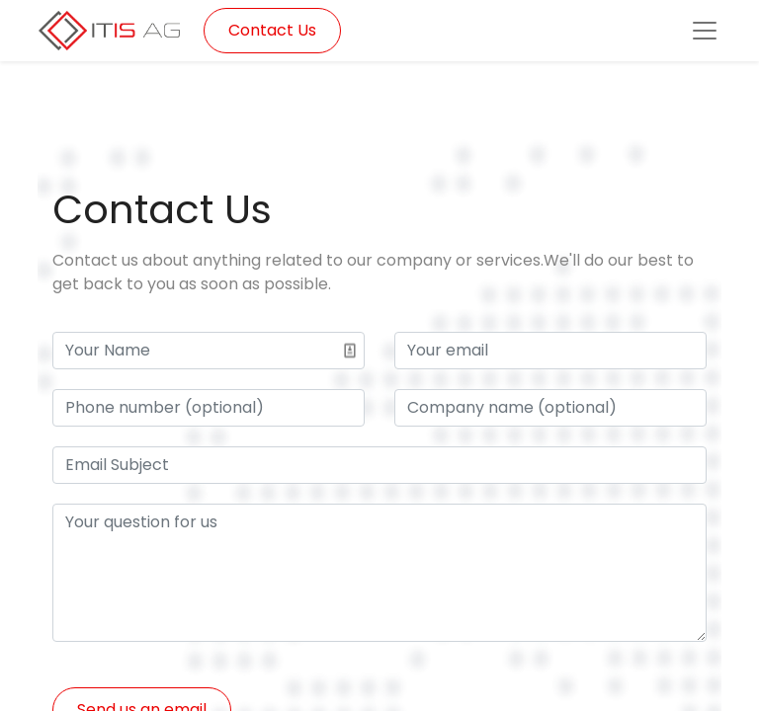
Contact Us (272, 30)
